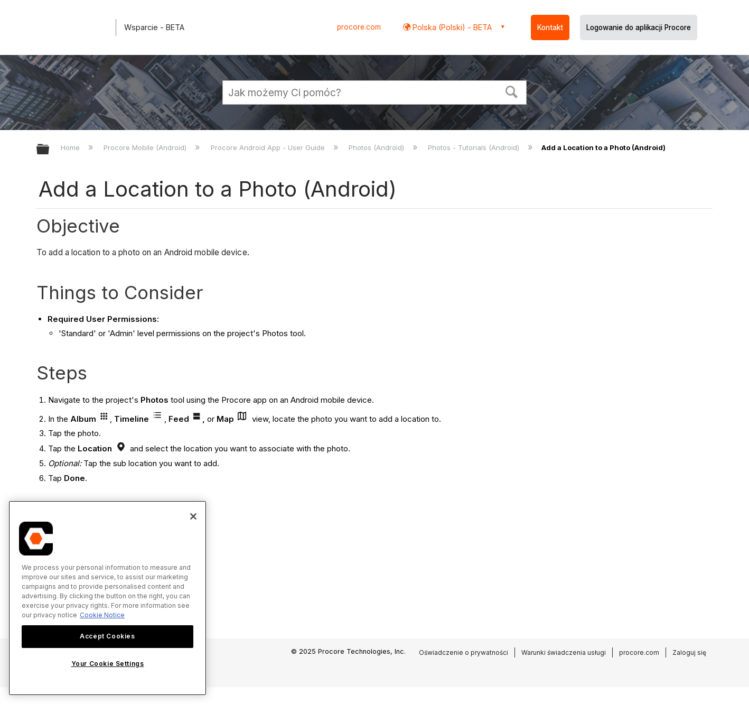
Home (71, 147)
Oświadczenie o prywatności (463, 652)
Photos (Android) (377, 147)
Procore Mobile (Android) (146, 147)
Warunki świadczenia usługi (563, 652)
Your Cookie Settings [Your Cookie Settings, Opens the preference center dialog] (107, 664)
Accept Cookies (107, 636)
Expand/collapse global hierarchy (49, 150)
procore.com (359, 27)
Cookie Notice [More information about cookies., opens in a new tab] (102, 615)
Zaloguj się (689, 652)
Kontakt (550, 27)
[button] (512, 91)
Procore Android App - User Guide (269, 147)
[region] (107, 598)
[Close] (193, 516)
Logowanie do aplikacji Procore (638, 27)
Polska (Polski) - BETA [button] (451, 27)
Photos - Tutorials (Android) (474, 147)
